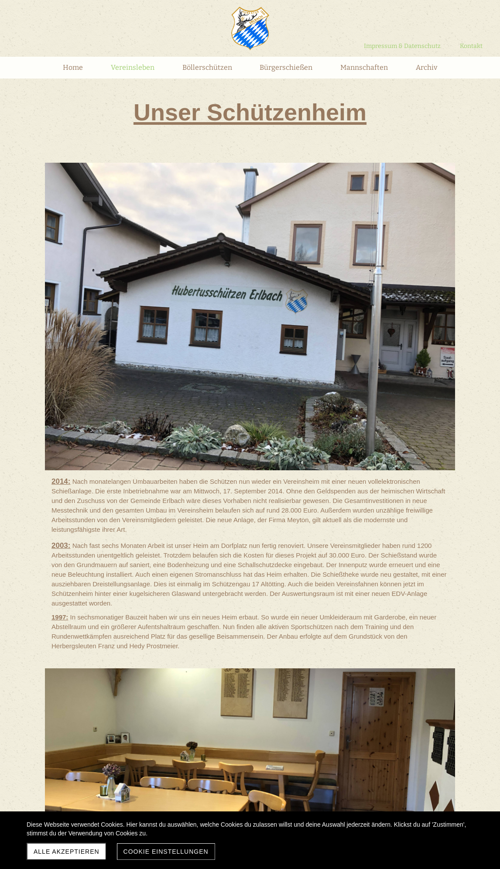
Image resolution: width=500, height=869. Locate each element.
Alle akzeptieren (66, 851)
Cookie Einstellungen (166, 851)
